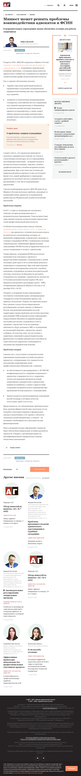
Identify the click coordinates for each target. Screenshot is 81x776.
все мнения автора (65, 172)
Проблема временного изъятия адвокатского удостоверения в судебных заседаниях (38, 527)
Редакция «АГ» (8, 502)
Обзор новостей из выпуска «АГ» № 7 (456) (12, 509)
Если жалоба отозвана (34, 650)
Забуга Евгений (26, 42)
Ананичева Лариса (35, 644)
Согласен (71, 768)
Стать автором (21, 14)
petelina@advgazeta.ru (50, 708)
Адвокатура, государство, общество (28, 53)
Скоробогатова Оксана (11, 644)
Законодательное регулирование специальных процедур (13, 594)
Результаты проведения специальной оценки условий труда (40, 739)
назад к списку (13, 447)
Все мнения (45, 478)
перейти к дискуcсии (65, 88)
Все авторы (9, 14)
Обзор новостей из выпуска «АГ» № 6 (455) (37, 577)
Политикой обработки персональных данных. (28, 773)
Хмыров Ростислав (34, 502)
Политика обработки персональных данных (40, 737)
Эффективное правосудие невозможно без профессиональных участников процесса (14, 662)
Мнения (32, 14)
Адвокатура (20, 50)
